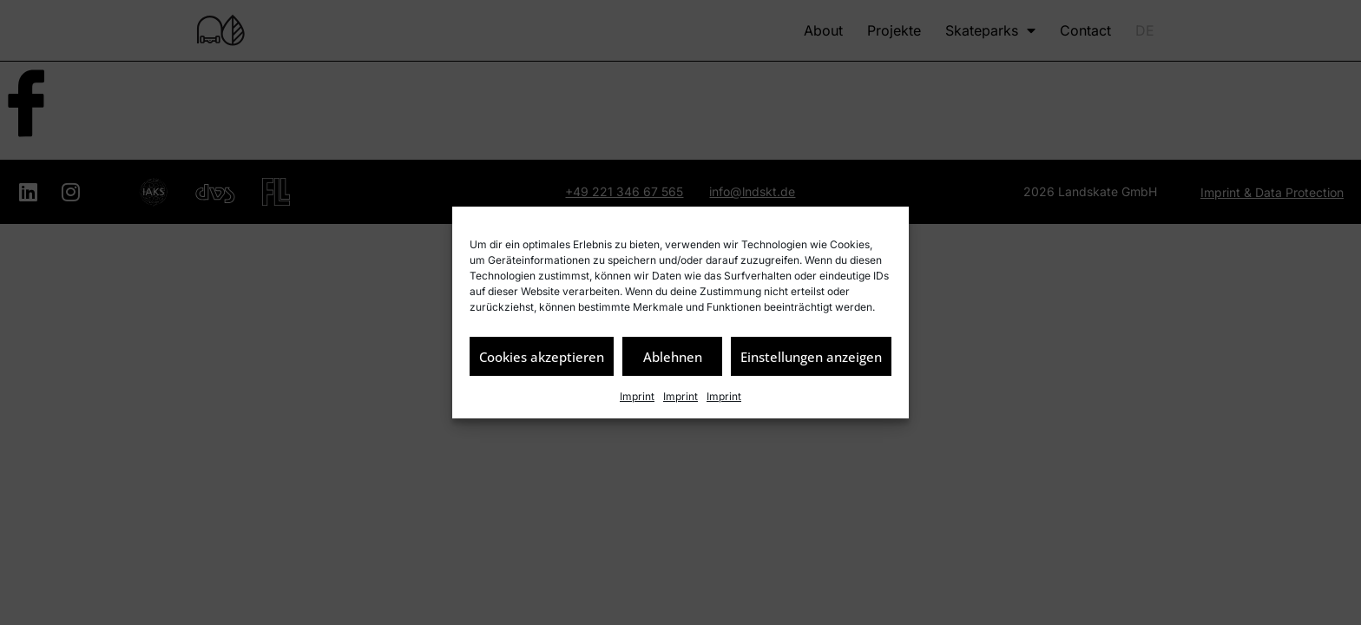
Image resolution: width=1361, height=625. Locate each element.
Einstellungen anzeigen (811, 356)
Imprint (637, 396)
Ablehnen (672, 356)
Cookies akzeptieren (541, 356)
